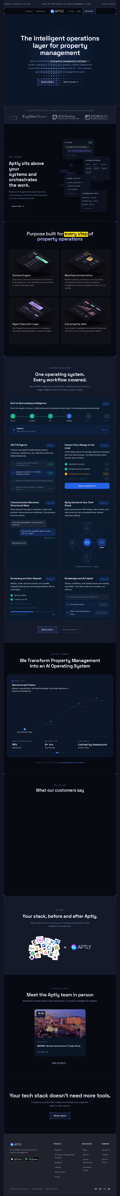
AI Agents (58, 1162)
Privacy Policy (37, 1189)
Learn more (17, 206)
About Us (106, 1150)
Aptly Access (60, 1172)
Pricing (71, 11)
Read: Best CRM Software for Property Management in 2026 (80, 3)
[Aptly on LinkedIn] (96, 1189)
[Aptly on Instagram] (104, 1189)
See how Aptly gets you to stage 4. (72, 762)
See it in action (71, 82)
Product (30, 11)
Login (79, 11)
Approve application (87, 486)
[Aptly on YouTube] (109, 1189)
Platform (58, 1150)
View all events (60, 1063)
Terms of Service (51, 1189)
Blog (84, 1150)
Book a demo (47, 82)
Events (85, 1155)
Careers (105, 1155)
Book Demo (89, 11)
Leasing (58, 1167)
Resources (41, 11)
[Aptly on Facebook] (100, 1189)
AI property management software (68, 61)
